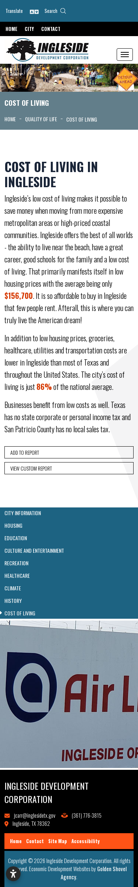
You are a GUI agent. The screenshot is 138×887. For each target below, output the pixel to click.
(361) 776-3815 (87, 815)
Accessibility (85, 841)
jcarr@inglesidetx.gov (34, 815)
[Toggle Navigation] (125, 54)
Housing (13, 525)
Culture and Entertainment (34, 550)
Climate (12, 588)
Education (15, 538)
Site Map (57, 841)
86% (44, 386)
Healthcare (17, 575)
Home (11, 28)
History (13, 600)
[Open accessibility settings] (13, 873)
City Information (22, 513)
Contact (50, 28)
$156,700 (18, 295)
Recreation (16, 563)
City (29, 28)
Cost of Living (19, 613)
